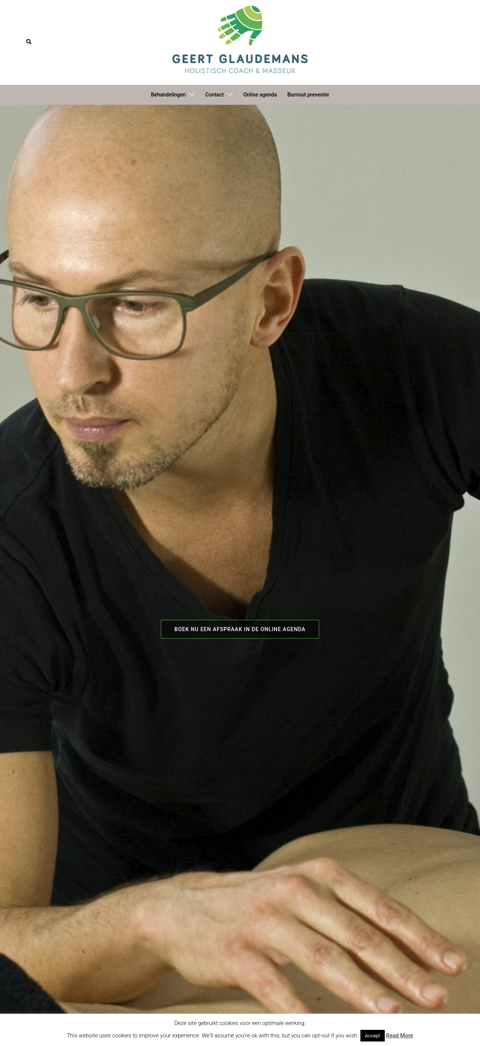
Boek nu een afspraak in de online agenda (240, 629)
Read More (399, 1035)
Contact (215, 95)
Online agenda (260, 95)
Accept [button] (372, 1035)
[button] (29, 42)
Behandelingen (168, 95)
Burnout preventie (308, 95)
